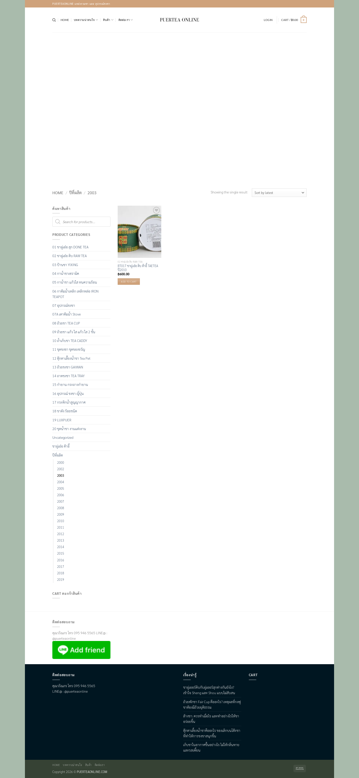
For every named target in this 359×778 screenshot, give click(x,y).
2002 (60, 469)
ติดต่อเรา (125, 19)
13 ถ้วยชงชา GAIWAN (67, 367)
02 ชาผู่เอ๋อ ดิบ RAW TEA (69, 255)
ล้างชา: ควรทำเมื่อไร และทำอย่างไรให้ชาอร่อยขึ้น (211, 719)
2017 (60, 567)
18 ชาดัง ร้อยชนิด (64, 411)
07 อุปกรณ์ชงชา (63, 305)
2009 (60, 514)
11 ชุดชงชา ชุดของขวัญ (68, 349)
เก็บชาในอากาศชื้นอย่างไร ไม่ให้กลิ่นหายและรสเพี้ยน (211, 747)
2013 (60, 540)
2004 (60, 482)
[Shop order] (279, 192)
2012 (60, 534)
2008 (60, 508)
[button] (268, 19)
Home (65, 19)
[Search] (54, 19)
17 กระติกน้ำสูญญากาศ (69, 402)
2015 (60, 553)
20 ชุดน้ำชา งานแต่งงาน (69, 428)
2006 (60, 495)
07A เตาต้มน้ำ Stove (66, 314)
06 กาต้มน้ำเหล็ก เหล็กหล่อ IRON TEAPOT (75, 294)
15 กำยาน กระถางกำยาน (70, 384)
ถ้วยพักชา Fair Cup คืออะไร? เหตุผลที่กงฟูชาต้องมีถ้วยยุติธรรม (212, 704)
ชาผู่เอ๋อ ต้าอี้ (61, 446)
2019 (60, 580)
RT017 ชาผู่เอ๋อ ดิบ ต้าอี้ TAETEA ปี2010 (138, 268)
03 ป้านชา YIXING (65, 264)
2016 (60, 560)
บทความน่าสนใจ (86, 19)
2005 (60, 488)
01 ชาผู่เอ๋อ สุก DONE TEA (70, 247)
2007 (60, 501)
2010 (60, 521)
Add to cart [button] (128, 281)
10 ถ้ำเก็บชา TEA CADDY (69, 340)
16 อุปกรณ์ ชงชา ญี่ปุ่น (68, 393)
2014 (60, 547)
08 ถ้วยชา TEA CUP (66, 323)
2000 (60, 463)
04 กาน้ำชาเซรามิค (65, 273)
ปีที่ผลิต (75, 192)
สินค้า (108, 19)
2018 (60, 573)
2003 (60, 475)
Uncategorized (62, 437)
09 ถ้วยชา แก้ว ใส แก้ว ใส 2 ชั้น (73, 331)
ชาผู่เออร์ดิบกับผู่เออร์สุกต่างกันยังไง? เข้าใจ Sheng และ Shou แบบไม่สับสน (209, 690)
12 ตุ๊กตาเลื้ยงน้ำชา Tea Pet (71, 358)
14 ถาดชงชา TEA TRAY (68, 375)
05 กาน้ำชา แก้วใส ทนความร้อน (74, 282)
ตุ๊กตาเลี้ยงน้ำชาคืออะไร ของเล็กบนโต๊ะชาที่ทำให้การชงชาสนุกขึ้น (211, 733)
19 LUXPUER (61, 420)
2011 (60, 527)
